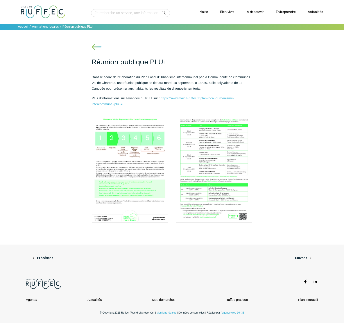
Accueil (23, 27)
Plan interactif (308, 299)
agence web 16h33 (233, 312)
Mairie (203, 12)
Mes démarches (164, 299)
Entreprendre (286, 12)
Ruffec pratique (237, 299)
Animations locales (45, 27)
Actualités (315, 12)
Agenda (31, 299)
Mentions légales (166, 312)
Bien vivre (227, 12)
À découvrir (255, 12)
